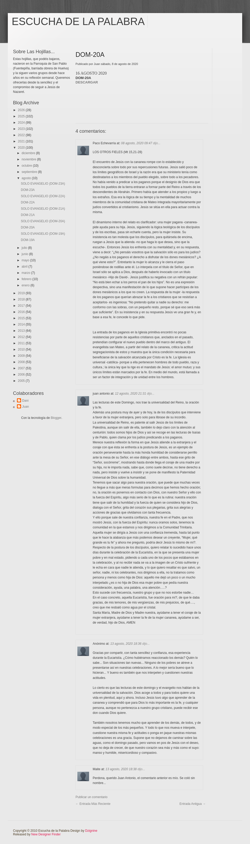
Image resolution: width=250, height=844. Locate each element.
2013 (22, 331)
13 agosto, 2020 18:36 (126, 644)
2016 (22, 312)
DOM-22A (28, 202)
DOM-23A (28, 190)
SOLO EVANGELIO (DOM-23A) (43, 183)
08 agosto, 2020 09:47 (137, 143)
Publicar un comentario (92, 797)
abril (25, 266)
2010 (22, 349)
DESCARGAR (87, 82)
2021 (22, 141)
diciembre (29, 153)
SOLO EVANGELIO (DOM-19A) (43, 234)
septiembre (30, 172)
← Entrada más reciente (93, 804)
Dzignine (91, 831)
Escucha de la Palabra (78, 21)
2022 (22, 135)
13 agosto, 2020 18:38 (121, 769)
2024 (22, 122)
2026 (22, 110)
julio (25, 248)
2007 (22, 368)
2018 (22, 299)
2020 (22, 147)
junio (25, 254)
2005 (22, 381)
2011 (22, 343)
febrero (27, 279)
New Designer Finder (46, 834)
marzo (26, 273)
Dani (25, 400)
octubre (27, 165)
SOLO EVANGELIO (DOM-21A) (43, 208)
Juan (25, 406)
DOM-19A (28, 240)
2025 (22, 116)
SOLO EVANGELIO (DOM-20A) (43, 221)
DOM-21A (28, 215)
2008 (22, 362)
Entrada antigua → (192, 804)
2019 (22, 293)
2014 (22, 324)
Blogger (56, 418)
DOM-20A (28, 227)
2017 (22, 306)
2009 (22, 356)
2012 (22, 337)
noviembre (29, 159)
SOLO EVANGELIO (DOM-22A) (43, 196)
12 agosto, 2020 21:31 (131, 393)
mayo (26, 260)
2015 (22, 318)
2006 (22, 374)
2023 (22, 129)
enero (26, 285)
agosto (27, 178)
